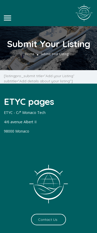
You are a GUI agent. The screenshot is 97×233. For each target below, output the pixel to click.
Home (29, 54)
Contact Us (47, 219)
